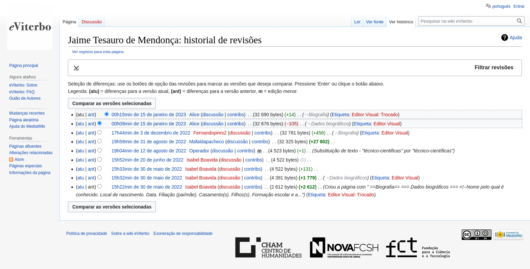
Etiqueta (340, 114)
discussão (212, 114)
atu (80, 123)
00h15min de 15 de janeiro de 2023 (149, 114)
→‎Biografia (315, 114)
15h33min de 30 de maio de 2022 (147, 169)
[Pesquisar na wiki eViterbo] (471, 21)
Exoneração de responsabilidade (183, 233)
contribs (235, 114)
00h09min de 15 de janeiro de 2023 (149, 123)
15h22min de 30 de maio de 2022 (147, 187)
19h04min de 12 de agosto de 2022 (149, 150)
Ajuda (516, 37)
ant (91, 114)
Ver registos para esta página (98, 51)
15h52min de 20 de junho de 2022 (148, 160)
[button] (295, 67)
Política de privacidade (86, 233)
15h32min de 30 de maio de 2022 (147, 177)
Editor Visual (387, 123)
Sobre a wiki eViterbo (130, 233)
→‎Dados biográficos (328, 123)
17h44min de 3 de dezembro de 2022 (151, 133)
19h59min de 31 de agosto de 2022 (149, 141)
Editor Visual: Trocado (375, 114)
